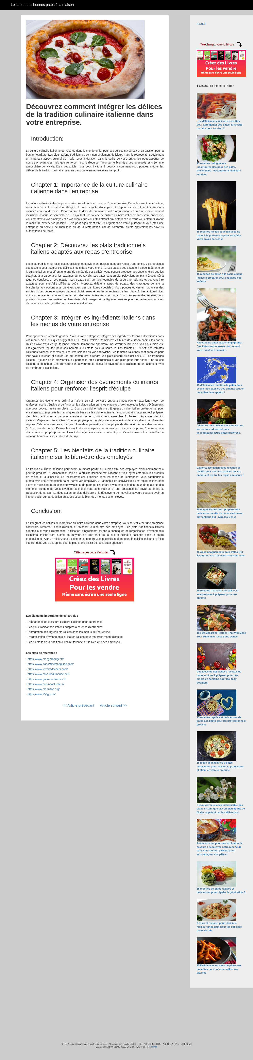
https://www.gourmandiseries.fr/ (47, 679)
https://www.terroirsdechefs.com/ (48, 669)
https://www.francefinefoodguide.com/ (51, 664)
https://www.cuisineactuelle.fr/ (46, 684)
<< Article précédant (78, 705)
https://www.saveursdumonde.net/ (48, 674)
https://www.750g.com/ (42, 694)
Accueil (201, 23)
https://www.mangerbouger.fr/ (46, 659)
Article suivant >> (113, 705)
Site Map (153, 1047)
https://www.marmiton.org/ (44, 689)
